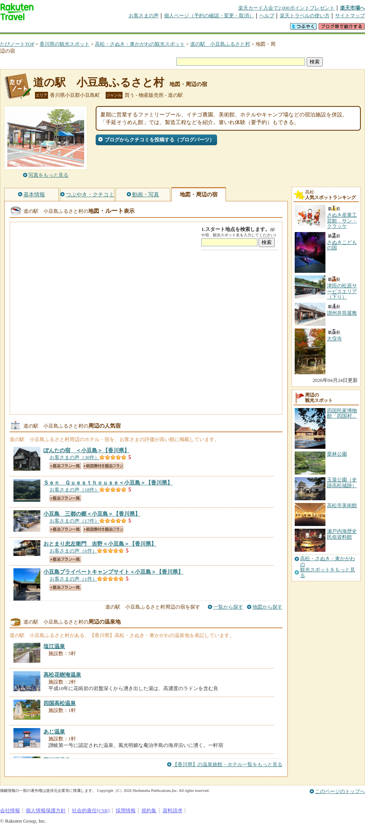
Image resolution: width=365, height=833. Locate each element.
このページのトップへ (340, 791)
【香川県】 (86, 450)
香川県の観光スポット (65, 44)
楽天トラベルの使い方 (305, 15)
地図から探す (267, 607)
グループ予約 (153, 28)
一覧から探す (228, 607)
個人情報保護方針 (46, 810)
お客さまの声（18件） (75, 490)
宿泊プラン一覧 (65, 466)
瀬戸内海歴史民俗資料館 (342, 533)
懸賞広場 (90, 28)
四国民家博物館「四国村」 (342, 413)
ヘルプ (266, 15)
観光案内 (184, 28)
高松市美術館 (342, 505)
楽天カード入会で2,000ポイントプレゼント (286, 8)
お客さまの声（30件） (75, 457)
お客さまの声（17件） (75, 521)
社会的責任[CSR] (91, 810)
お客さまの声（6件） (73, 551)
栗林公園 (337, 454)
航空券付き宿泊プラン (103, 466)
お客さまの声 (144, 15)
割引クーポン (121, 28)
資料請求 (172, 810)
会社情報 (10, 810)
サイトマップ (350, 15)
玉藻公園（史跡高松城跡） (342, 482)
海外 (58, 28)
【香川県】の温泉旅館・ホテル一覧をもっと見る (227, 764)
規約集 (148, 810)
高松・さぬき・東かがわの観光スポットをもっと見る (327, 567)
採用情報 (126, 810)
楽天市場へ (352, 8)
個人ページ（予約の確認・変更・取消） (209, 15)
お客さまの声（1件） (73, 579)
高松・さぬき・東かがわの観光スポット (140, 44)
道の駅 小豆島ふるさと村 (220, 44)
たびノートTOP (17, 44)
